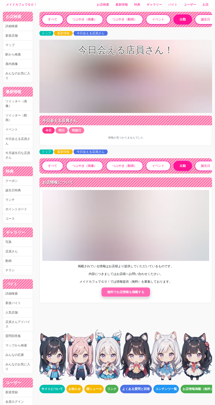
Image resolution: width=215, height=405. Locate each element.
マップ (10, 45)
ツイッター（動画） (16, 118)
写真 (8, 242)
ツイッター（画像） (16, 104)
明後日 (76, 130)
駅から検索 (13, 54)
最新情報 (122, 4)
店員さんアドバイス (17, 324)
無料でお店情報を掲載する (125, 292)
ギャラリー (154, 4)
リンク (111, 389)
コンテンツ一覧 (166, 389)
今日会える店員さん (17, 141)
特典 (137, 4)
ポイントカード (16, 209)
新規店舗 (11, 35)
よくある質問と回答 (136, 389)
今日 (48, 130)
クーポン (11, 180)
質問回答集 (13, 336)
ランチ (10, 199)
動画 (8, 260)
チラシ (10, 270)
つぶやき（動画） (124, 19)
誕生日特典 (13, 190)
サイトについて (52, 389)
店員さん (11, 251)
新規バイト (13, 303)
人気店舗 (11, 312)
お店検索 (103, 4)
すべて (52, 19)
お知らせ (74, 389)
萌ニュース (94, 389)
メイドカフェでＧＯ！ (21, 4)
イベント (11, 129)
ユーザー (190, 4)
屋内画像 (11, 64)
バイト (173, 4)
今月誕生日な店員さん (17, 155)
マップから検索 (16, 345)
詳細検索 (11, 26)
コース (10, 218)
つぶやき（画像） (84, 19)
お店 (205, 4)
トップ (46, 33)
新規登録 (11, 392)
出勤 (183, 19)
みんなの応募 (14, 354)
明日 (62, 130)
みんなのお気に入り (17, 76)
